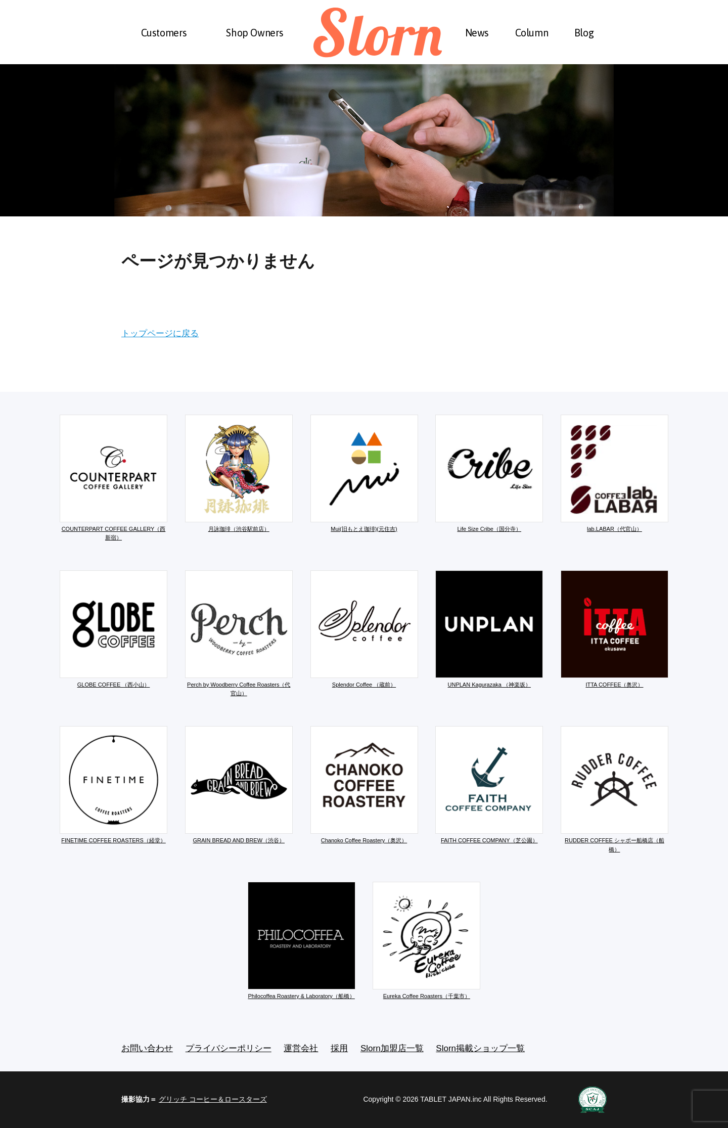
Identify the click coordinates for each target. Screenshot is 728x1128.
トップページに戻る (160, 333)
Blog (584, 32)
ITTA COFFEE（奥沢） (614, 629)
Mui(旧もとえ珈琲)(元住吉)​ (364, 473)
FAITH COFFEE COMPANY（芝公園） (489, 784)
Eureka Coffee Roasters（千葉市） (426, 940)
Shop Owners (255, 32)
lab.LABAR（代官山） (614, 473)
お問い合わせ (147, 1048)
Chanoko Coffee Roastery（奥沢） (364, 784)
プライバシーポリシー (228, 1048)
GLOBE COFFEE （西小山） (113, 629)
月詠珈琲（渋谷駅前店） (239, 473)
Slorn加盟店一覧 (392, 1048)
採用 (339, 1048)
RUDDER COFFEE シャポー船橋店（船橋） (614, 789)
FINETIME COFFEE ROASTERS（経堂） (113, 784)
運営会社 (301, 1048)
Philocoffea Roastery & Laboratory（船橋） (301, 940)
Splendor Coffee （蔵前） (364, 629)
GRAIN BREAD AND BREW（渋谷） (239, 784)
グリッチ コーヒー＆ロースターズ (213, 1099)
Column (532, 32)
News (477, 32)
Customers (164, 32)
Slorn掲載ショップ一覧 (480, 1048)
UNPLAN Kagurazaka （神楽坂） (489, 629)
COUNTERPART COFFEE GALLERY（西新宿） (113, 478)
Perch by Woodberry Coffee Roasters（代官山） (239, 633)
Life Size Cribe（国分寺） (489, 473)
